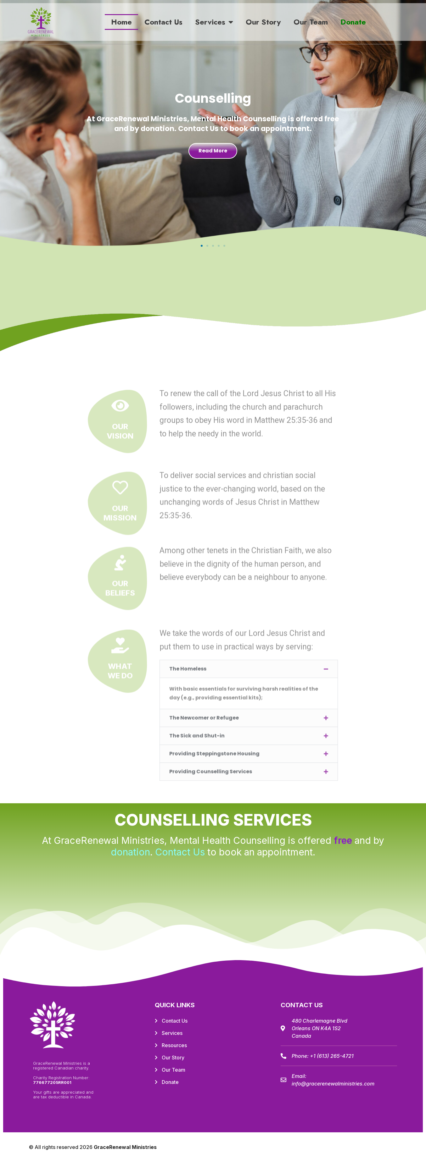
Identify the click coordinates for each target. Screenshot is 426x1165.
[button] (202, 246)
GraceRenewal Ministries (125, 1147)
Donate (353, 21)
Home (121, 21)
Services (214, 22)
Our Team (311, 21)
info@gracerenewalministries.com (333, 1083)
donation (130, 852)
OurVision (120, 744)
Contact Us (163, 21)
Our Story (263, 21)
